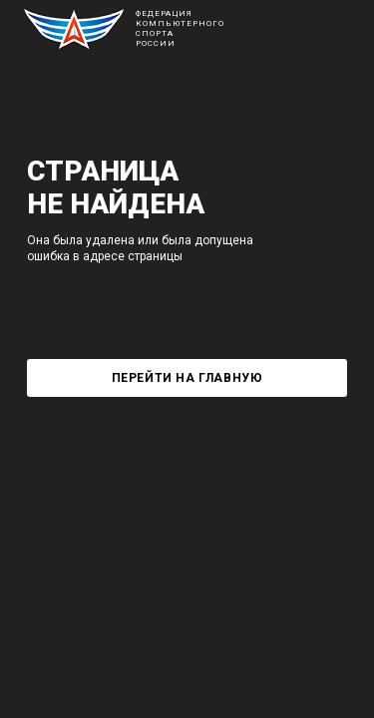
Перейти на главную (187, 378)
